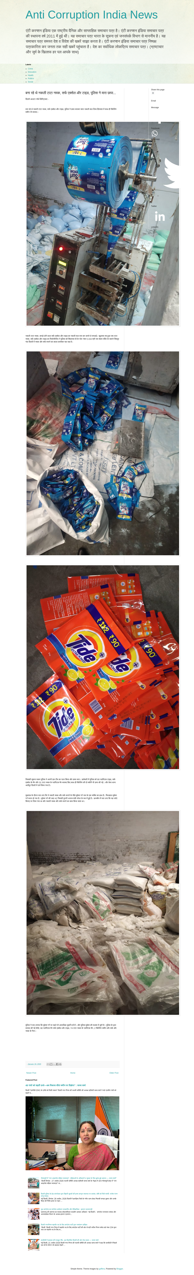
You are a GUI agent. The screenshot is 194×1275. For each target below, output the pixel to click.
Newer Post (31, 1073)
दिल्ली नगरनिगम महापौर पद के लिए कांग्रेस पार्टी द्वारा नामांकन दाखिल (64, 1225)
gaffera (102, 1269)
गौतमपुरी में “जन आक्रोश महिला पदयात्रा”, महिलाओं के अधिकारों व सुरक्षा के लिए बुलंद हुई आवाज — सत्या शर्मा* (78, 1178)
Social (30, 82)
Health (31, 75)
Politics (31, 78)
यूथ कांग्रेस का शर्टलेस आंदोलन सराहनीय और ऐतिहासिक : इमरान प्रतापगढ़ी (66, 1209)
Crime (30, 69)
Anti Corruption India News (92, 14)
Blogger (119, 1269)
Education (32, 72)
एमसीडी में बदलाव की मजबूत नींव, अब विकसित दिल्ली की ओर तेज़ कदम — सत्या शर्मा (70, 1240)
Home (72, 1073)
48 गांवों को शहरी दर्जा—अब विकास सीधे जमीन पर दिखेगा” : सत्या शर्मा (56, 1085)
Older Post (114, 1073)
